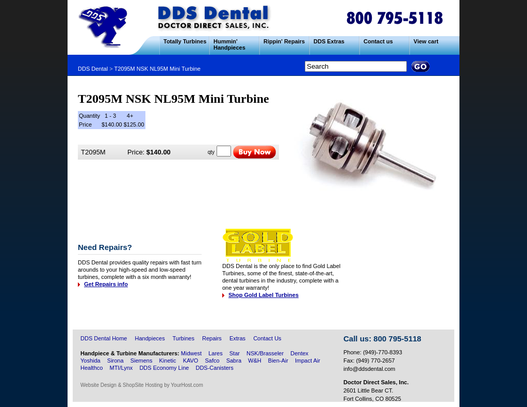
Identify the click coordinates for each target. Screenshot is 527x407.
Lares (215, 353)
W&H (254, 360)
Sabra (233, 360)
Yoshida (90, 360)
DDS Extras (329, 41)
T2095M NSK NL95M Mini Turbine (157, 69)
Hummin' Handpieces (229, 44)
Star (235, 353)
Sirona (115, 360)
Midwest (191, 353)
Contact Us (267, 338)
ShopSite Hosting (142, 385)
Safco (212, 360)
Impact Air (307, 360)
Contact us (378, 41)
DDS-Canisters (214, 368)
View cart (426, 41)
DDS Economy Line (164, 368)
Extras (237, 338)
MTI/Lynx (121, 368)
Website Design (98, 385)
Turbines (183, 338)
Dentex (299, 353)
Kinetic (167, 360)
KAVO (191, 360)
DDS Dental (93, 69)
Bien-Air (278, 360)
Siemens (141, 360)
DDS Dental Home (103, 338)
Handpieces (150, 338)
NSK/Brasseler (265, 353)
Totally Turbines (184, 41)
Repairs (212, 338)
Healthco (91, 368)
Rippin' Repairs (284, 41)
